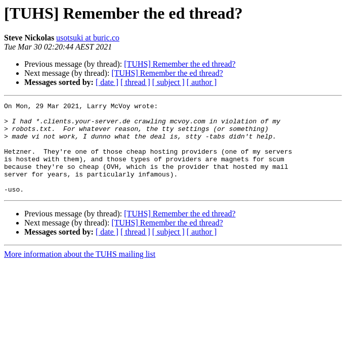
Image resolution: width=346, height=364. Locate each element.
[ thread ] (135, 82)
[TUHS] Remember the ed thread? (179, 64)
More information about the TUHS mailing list (79, 272)
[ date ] (107, 82)
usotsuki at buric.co (87, 37)
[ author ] (202, 82)
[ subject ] (168, 82)
